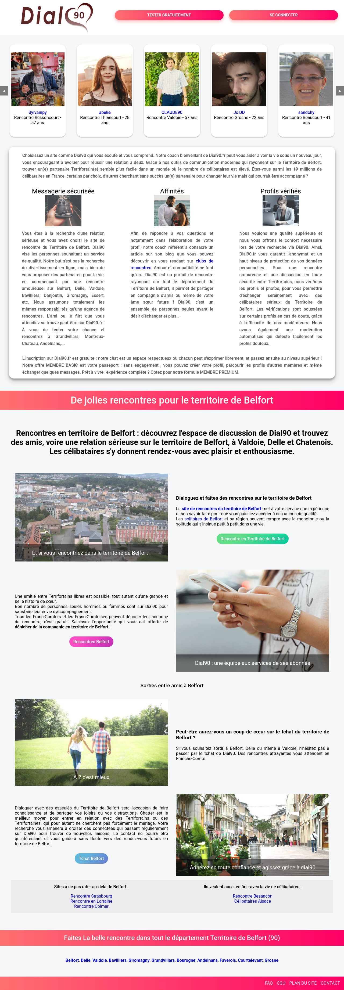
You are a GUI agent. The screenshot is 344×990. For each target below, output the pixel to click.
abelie (105, 112)
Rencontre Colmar (91, 906)
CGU (281, 983)
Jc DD (239, 112)
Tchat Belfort (91, 858)
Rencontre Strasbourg (91, 896)
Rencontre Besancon (252, 896)
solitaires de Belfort (203, 518)
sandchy (306, 112)
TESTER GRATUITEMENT (169, 15)
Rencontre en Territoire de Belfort (253, 538)
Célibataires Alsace (252, 901)
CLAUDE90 (172, 112)
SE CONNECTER (284, 15)
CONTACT (330, 983)
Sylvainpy (37, 112)
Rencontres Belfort (91, 641)
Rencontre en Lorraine (91, 901)
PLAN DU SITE (303, 983)
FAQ (269, 983)
